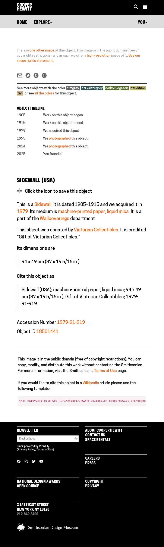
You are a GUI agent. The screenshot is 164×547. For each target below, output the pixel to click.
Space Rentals (98, 440)
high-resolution (98, 55)
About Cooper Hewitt (104, 431)
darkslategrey (92, 88)
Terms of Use (105, 371)
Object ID (26, 331)
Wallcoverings (54, 218)
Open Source (28, 486)
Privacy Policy (26, 449)
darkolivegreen (116, 88)
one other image (41, 50)
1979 (22, 211)
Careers (92, 459)
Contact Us (95, 435)
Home (22, 23)
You (142, 23)
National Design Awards (38, 482)
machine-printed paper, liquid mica (93, 211)
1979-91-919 (71, 322)
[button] (145, 7)
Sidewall (42, 204)
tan (20, 93)
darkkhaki (138, 88)
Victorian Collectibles (96, 230)
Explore (43, 23)
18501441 (47, 331)
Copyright (94, 482)
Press (90, 463)
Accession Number (36, 322)
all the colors (44, 93)
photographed (60, 138)
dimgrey (73, 88)
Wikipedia (91, 383)
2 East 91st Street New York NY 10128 (33, 507)
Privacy (92, 486)
